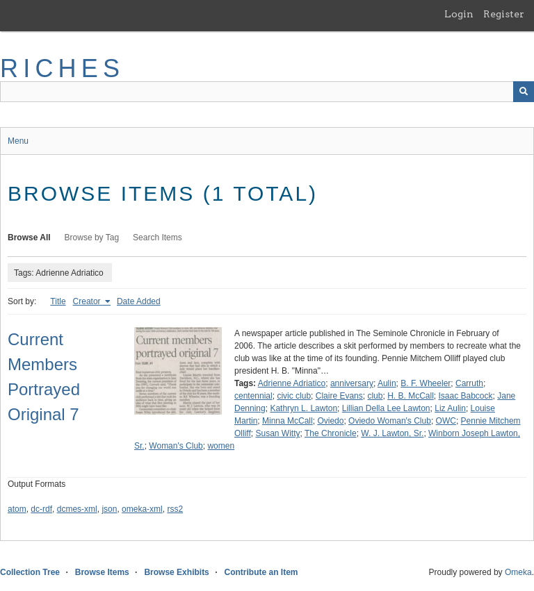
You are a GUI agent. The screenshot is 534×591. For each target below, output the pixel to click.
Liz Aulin (450, 408)
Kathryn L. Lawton (303, 408)
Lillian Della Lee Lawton (386, 408)
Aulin (387, 383)
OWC (446, 421)
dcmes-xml (77, 509)
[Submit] (523, 91)
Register (503, 13)
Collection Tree (30, 572)
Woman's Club (175, 446)
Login (459, 13)
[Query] (267, 91)
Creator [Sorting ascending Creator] (88, 301)
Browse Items (102, 572)
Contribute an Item (261, 572)
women (220, 446)
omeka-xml (142, 509)
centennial (253, 396)
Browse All (29, 237)
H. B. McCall (410, 396)
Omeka (518, 572)
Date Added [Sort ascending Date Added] (139, 301)
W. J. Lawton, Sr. (392, 433)
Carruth (469, 383)
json (109, 509)
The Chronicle (331, 433)
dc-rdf (41, 509)
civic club (294, 396)
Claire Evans (339, 396)
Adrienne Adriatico (291, 383)
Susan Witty (277, 433)
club (374, 396)
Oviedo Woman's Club (389, 421)
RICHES (62, 68)
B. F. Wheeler (425, 383)
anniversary (351, 383)
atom (17, 509)
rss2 (175, 509)
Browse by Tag (92, 237)
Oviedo (330, 421)
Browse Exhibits (176, 572)
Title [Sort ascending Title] (57, 301)
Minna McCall (287, 421)
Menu (18, 141)
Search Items (157, 237)
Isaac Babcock (466, 396)
